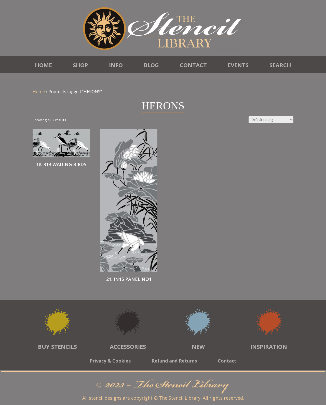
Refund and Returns (174, 361)
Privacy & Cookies (110, 361)
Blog (151, 65)
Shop (80, 65)
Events (238, 65)
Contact (193, 65)
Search (280, 65)
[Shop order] (271, 119)
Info (116, 65)
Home (43, 65)
